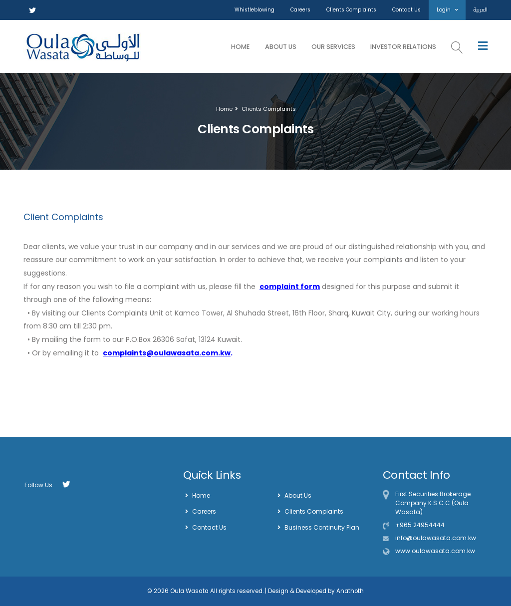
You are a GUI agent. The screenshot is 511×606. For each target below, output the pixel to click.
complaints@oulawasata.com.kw (167, 353)
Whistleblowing (254, 9)
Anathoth (349, 591)
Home (240, 46)
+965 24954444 (420, 525)
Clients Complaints (351, 9)
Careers (300, 9)
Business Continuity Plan (321, 527)
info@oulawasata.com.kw (435, 538)
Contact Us (406, 9)
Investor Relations (403, 46)
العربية (480, 9)
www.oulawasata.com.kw (435, 551)
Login (447, 9)
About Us (280, 46)
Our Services (333, 46)
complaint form (289, 287)
